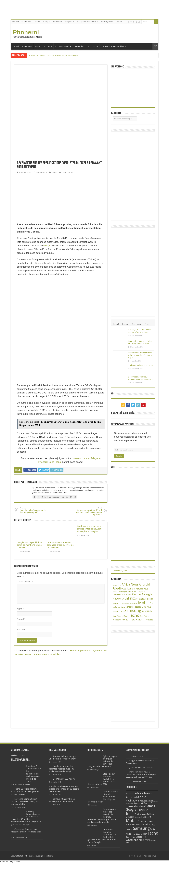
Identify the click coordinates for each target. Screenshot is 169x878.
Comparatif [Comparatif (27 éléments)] (131, 591)
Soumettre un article (63, 46)
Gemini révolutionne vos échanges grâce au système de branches (60, 453)
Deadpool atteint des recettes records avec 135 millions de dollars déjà (61, 769)
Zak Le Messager (25, 81)
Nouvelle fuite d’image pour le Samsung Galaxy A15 (34, 419)
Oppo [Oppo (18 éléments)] (115, 611)
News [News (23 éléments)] (123, 607)
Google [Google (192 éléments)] (147, 594)
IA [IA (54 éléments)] (123, 598)
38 (24, 794)
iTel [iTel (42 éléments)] (147, 599)
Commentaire (25, 490)
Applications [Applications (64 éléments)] (129, 588)
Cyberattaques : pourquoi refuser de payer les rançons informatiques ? (53, 55)
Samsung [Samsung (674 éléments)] (132, 610)
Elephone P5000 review (64, 779)
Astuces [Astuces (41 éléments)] (139, 589)
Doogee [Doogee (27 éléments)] (140, 591)
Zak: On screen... (136, 756)
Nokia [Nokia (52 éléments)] (138, 606)
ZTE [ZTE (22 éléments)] (114, 622)
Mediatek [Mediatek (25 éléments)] (125, 603)
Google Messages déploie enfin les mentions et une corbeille (29, 453)
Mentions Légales (120, 571)
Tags (147, 324)
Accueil (37, 22)
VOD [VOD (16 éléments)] (121, 620)
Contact (119, 22)
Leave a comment (68, 81)
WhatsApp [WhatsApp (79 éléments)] (129, 619)
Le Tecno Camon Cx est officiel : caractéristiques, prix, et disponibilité (25, 801)
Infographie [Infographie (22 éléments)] (140, 599)
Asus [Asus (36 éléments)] (146, 589)
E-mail (21, 528)
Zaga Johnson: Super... (138, 781)
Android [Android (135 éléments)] (144, 584)
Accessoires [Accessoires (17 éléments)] (117, 585)
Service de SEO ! (80, 46)
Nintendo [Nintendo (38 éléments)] (130, 607)
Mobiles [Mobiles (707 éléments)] (145, 602)
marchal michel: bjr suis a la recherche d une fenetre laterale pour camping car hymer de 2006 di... (141, 774)
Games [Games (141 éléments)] (137, 594)
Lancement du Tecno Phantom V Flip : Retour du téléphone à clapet (140, 355)
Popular (125, 324)
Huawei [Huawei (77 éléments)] (117, 598)
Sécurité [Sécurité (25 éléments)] (120, 616)
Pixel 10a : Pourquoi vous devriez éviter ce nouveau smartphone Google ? (89, 437)
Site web (21, 538)
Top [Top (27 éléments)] (141, 616)
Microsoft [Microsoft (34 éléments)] (133, 603)
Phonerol (26, 32)
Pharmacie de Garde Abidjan (112, 46)
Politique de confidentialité (87, 22)
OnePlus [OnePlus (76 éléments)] (146, 606)
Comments (136, 324)
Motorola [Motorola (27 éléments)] (116, 607)
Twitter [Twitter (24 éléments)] (146, 616)
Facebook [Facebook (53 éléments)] (127, 594)
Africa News (27, 46)
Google (54, 81)
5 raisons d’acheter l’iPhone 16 (140, 365)
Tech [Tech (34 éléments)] (126, 616)
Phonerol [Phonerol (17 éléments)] (120, 611)
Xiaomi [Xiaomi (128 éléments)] (140, 619)
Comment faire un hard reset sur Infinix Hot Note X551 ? (26, 832)
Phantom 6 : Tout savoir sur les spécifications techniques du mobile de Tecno (33, 774)
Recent (116, 324)
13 (29, 825)
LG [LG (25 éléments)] (120, 603)
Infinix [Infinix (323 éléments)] (129, 598)
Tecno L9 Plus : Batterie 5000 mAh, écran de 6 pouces (25, 790)
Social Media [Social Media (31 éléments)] (147, 611)
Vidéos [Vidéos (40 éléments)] (116, 619)
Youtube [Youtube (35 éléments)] (149, 620)
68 (29, 784)
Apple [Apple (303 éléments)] (117, 588)
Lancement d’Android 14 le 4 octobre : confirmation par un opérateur (87, 420)
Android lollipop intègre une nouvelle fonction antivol (63, 757)
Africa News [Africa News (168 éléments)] (130, 584)
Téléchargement (106, 22)
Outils (37, 46)
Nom (20, 517)
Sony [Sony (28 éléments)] (115, 616)
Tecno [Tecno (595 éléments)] (134, 615)
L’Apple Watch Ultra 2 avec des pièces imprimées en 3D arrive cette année (64, 789)
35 (25, 807)
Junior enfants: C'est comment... (142, 767)
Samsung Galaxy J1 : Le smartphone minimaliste (62, 800)
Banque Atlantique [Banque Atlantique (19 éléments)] (120, 591)
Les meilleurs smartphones (63, 22)
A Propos (46, 22)
